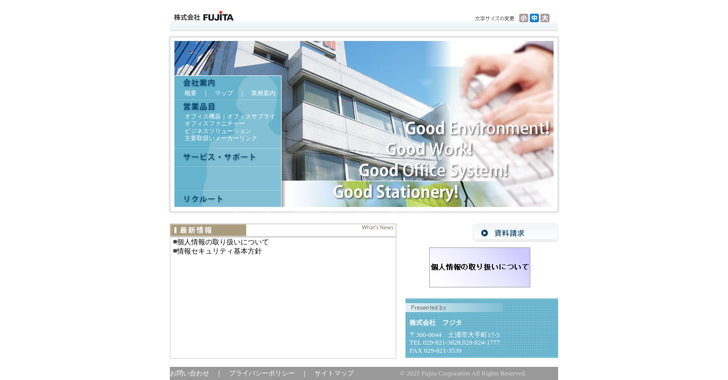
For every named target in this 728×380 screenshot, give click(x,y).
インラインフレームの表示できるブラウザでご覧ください (283, 298)
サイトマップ (334, 373)
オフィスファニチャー (215, 123)
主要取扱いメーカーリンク (221, 138)
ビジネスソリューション (218, 131)
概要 (191, 93)
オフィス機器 (203, 116)
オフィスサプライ (251, 116)
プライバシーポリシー (265, 373)
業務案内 (263, 93)
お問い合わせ (193, 373)
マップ (224, 93)
